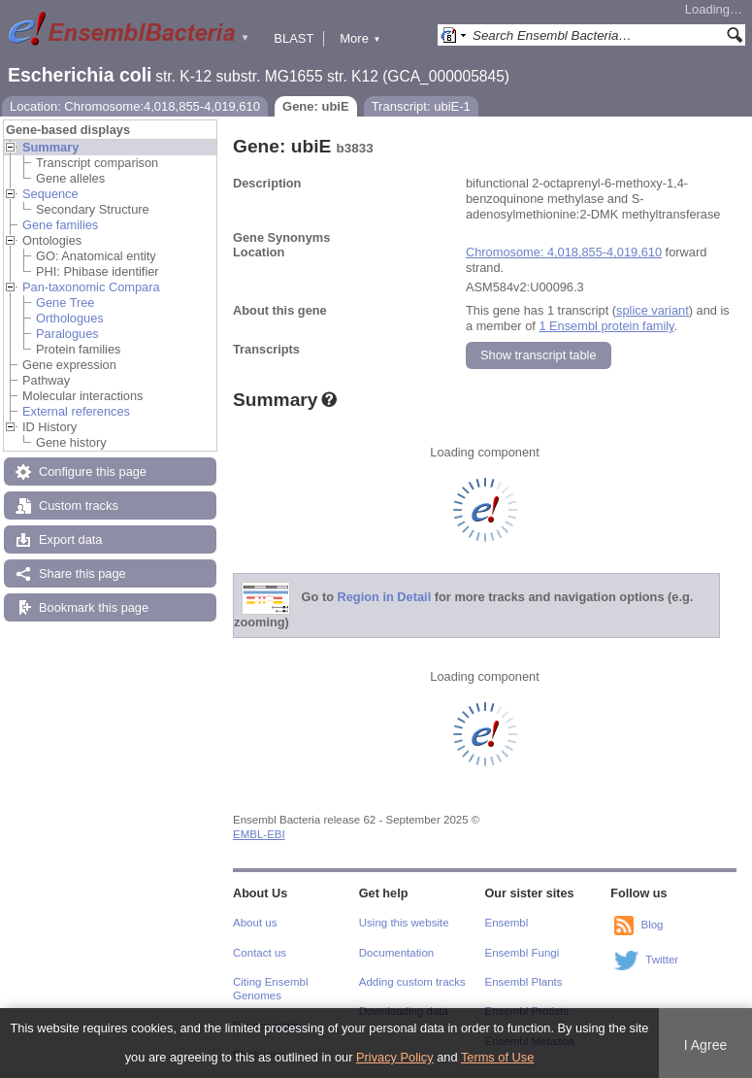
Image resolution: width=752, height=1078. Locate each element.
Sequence (50, 193)
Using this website (404, 922)
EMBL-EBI (259, 834)
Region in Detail (385, 597)
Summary (50, 147)
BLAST (293, 38)
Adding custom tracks (412, 982)
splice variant (652, 310)
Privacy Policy (395, 1057)
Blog (651, 924)
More (360, 38)
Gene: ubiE (315, 106)
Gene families (60, 225)
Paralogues (67, 333)
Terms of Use (497, 1057)
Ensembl (507, 922)
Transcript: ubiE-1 (421, 106)
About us (255, 922)
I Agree (706, 1045)
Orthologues (70, 318)
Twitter (661, 959)
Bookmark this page (93, 607)
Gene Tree (65, 302)
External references (76, 411)
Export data (70, 539)
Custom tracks (78, 505)
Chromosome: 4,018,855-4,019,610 (564, 252)
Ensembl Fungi (522, 953)
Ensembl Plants (524, 982)
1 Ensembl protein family (606, 326)
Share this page (82, 573)
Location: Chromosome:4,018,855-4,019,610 (135, 106)
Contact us (259, 953)
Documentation (396, 953)
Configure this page (93, 471)
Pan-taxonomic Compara (91, 287)
